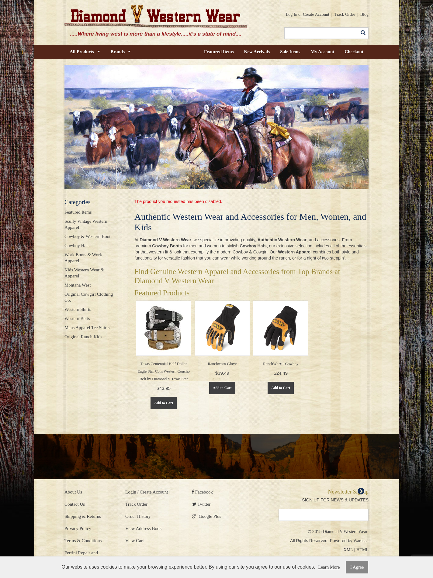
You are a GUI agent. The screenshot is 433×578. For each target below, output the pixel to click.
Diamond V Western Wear (345, 531)
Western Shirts (77, 309)
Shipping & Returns (82, 516)
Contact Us (74, 504)
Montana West (77, 285)
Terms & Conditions (83, 540)
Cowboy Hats (76, 245)
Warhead (361, 540)
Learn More (329, 567)
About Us (73, 492)
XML (348, 550)
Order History (138, 516)
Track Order (344, 14)
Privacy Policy (77, 528)
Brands (120, 51)
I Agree (357, 567)
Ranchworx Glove (222, 363)
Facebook (202, 492)
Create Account (316, 14)
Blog (364, 14)
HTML (362, 550)
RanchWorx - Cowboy (281, 363)
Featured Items (219, 51)
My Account (322, 51)
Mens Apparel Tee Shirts (86, 327)
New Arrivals (257, 51)
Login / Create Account (146, 492)
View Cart (134, 540)
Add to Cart (163, 403)
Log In (291, 14)
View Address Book (143, 528)
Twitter (201, 504)
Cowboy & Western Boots (88, 236)
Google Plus (206, 516)
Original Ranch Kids (83, 336)
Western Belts (77, 318)
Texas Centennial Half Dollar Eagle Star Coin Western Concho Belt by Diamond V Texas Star (164, 371)
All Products (85, 51)
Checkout (354, 51)
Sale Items (290, 51)
